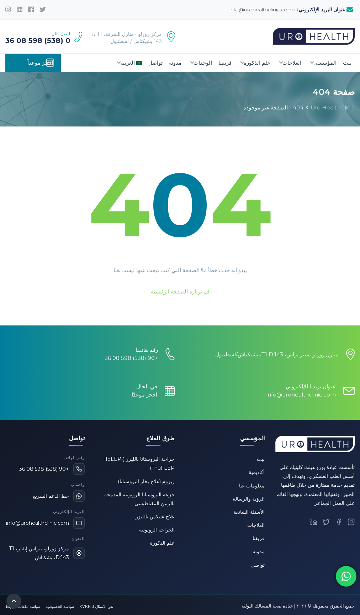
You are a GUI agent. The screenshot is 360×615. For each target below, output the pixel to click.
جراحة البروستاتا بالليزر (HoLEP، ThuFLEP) (139, 463)
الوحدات (203, 62)
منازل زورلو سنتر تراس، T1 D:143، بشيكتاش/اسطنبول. (276, 354)
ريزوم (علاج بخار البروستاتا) (146, 481)
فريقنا (225, 62)
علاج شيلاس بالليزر (155, 516)
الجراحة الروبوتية (157, 530)
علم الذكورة (257, 62)
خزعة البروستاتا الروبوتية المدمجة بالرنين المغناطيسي (139, 499)
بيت (347, 62)
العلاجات (291, 62)
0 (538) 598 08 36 (37, 40)
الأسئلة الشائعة (249, 512)
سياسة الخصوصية (60, 606)
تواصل (155, 62)
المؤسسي (325, 62)
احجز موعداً (41, 62)
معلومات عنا (252, 485)
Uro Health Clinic (333, 107)
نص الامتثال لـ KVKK (96, 606)
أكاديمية (257, 472)
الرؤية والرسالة (249, 499)
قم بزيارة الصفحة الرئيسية (180, 291)
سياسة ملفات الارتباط (22, 606)
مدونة (175, 62)
